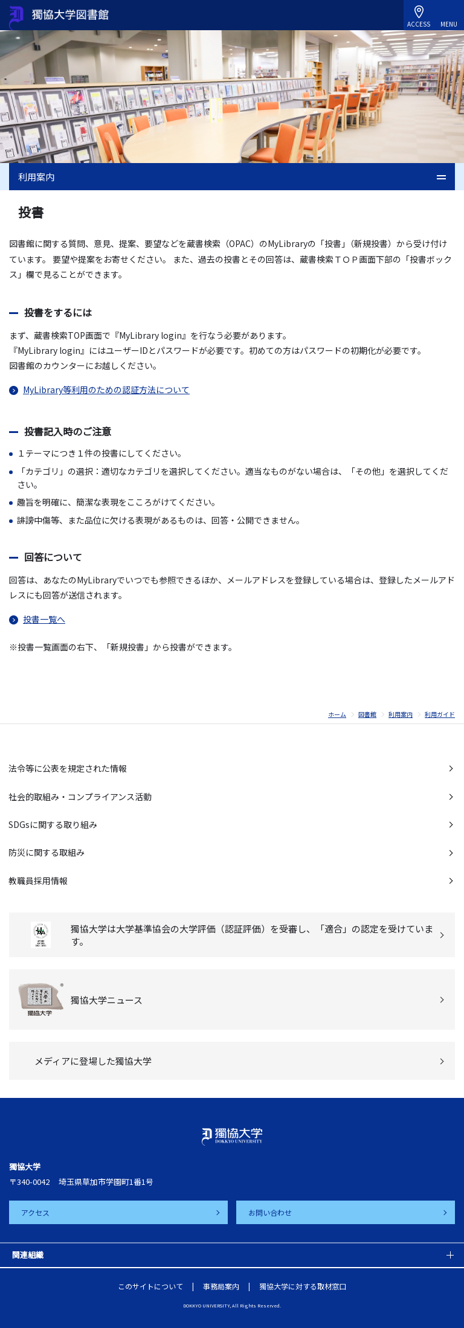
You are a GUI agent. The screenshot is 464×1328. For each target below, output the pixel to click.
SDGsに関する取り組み (52, 824)
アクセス (35, 1212)
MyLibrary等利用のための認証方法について (106, 389)
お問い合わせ (270, 1212)
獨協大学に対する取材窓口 (302, 1286)
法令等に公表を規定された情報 (67, 768)
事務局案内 (221, 1286)
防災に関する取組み (46, 852)
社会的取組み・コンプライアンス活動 (80, 797)
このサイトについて (150, 1286)
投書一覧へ (44, 619)
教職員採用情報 (38, 880)
